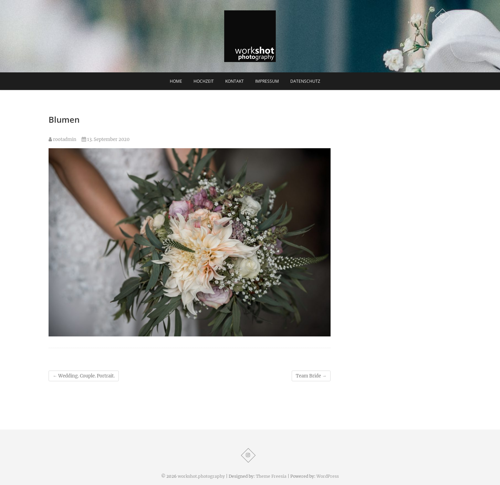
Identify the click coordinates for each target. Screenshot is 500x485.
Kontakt (234, 81)
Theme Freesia (271, 476)
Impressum (267, 81)
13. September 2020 (105, 139)
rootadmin (62, 139)
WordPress (327, 476)
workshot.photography (201, 476)
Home (176, 81)
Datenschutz (305, 81)
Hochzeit (204, 81)
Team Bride (311, 376)
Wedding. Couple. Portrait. (84, 376)
